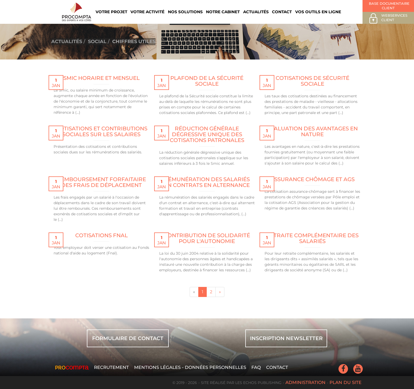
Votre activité (147, 11)
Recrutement (111, 367)
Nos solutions (185, 11)
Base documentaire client (389, 5)
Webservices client (387, 18)
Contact (282, 11)
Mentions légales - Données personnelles (190, 367)
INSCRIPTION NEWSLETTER (286, 338)
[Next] (219, 292)
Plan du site (345, 382)
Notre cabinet (223, 11)
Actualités (256, 11)
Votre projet (111, 11)
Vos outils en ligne (318, 11)
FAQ (256, 367)
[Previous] (194, 292)
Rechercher (348, 12)
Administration (305, 382)
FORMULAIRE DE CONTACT (127, 338)
